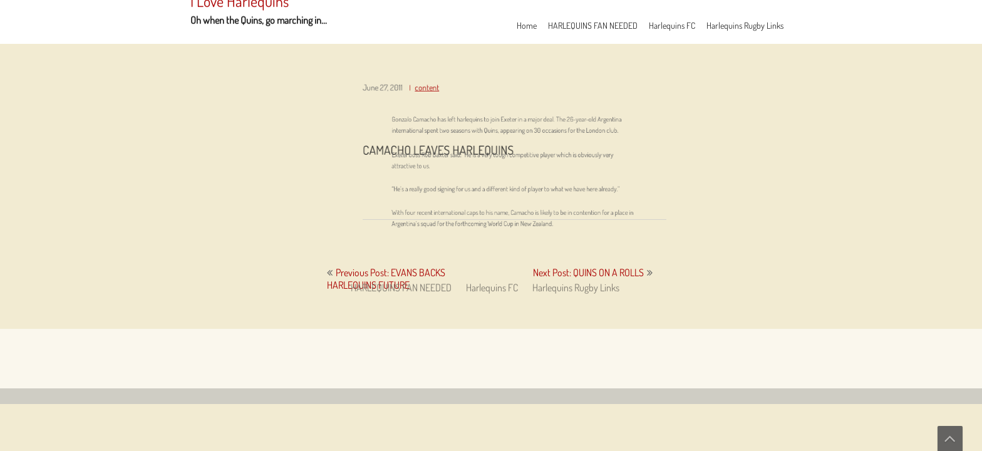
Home (527, 25)
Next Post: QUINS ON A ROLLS (588, 272)
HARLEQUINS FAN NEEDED (593, 25)
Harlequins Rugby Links (744, 25)
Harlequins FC (672, 25)
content (435, 93)
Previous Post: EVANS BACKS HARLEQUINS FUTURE (386, 278)
